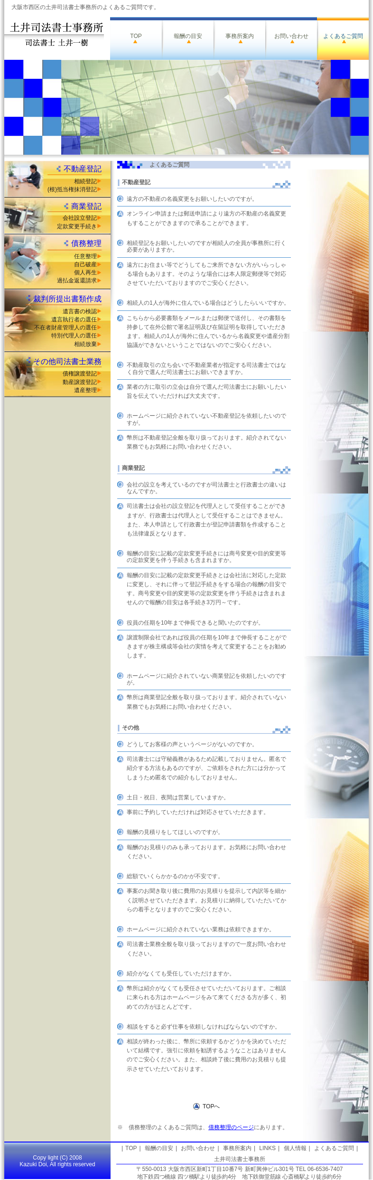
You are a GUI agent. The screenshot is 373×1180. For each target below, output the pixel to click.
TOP (135, 36)
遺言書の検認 (80, 311)
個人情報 (295, 1148)
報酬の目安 (188, 36)
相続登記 (85, 181)
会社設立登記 (80, 218)
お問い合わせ (291, 36)
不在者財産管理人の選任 (65, 327)
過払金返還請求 (77, 280)
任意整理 (85, 256)
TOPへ (211, 1106)
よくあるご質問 (343, 36)
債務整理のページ (231, 1127)
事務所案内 (239, 36)
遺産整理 (85, 390)
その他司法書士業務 (67, 361)
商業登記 (86, 206)
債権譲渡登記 (80, 373)
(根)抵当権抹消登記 (72, 189)
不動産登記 (83, 169)
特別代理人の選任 (74, 335)
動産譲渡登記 (80, 382)
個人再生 (85, 272)
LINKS (267, 1148)
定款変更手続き (77, 226)
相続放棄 (85, 344)
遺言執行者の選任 (74, 319)
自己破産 (85, 264)
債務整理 (86, 243)
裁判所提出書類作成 (67, 299)
